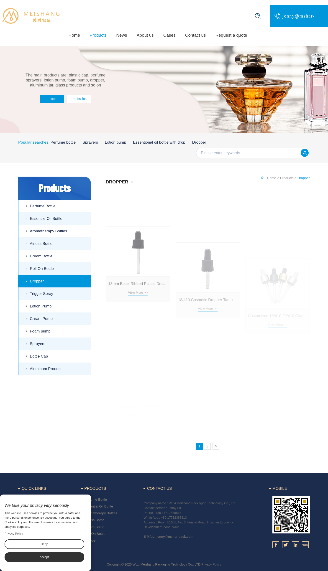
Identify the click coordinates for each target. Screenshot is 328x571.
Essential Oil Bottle (46, 218)
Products (98, 35)
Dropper (199, 142)
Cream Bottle (41, 256)
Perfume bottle (63, 142)
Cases (169, 35)
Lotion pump (115, 142)
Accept (44, 557)
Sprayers (90, 142)
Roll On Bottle (42, 268)
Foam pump (40, 331)
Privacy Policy (211, 564)
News (121, 35)
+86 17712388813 (168, 513)
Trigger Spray (41, 294)
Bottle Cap (39, 356)
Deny (44, 544)
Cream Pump (41, 319)
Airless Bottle (41, 243)
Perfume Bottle (42, 206)
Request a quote (231, 35)
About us (145, 35)
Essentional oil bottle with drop (159, 142)
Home (74, 35)
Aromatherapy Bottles (48, 231)
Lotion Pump (40, 306)
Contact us (195, 35)
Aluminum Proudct (46, 369)
